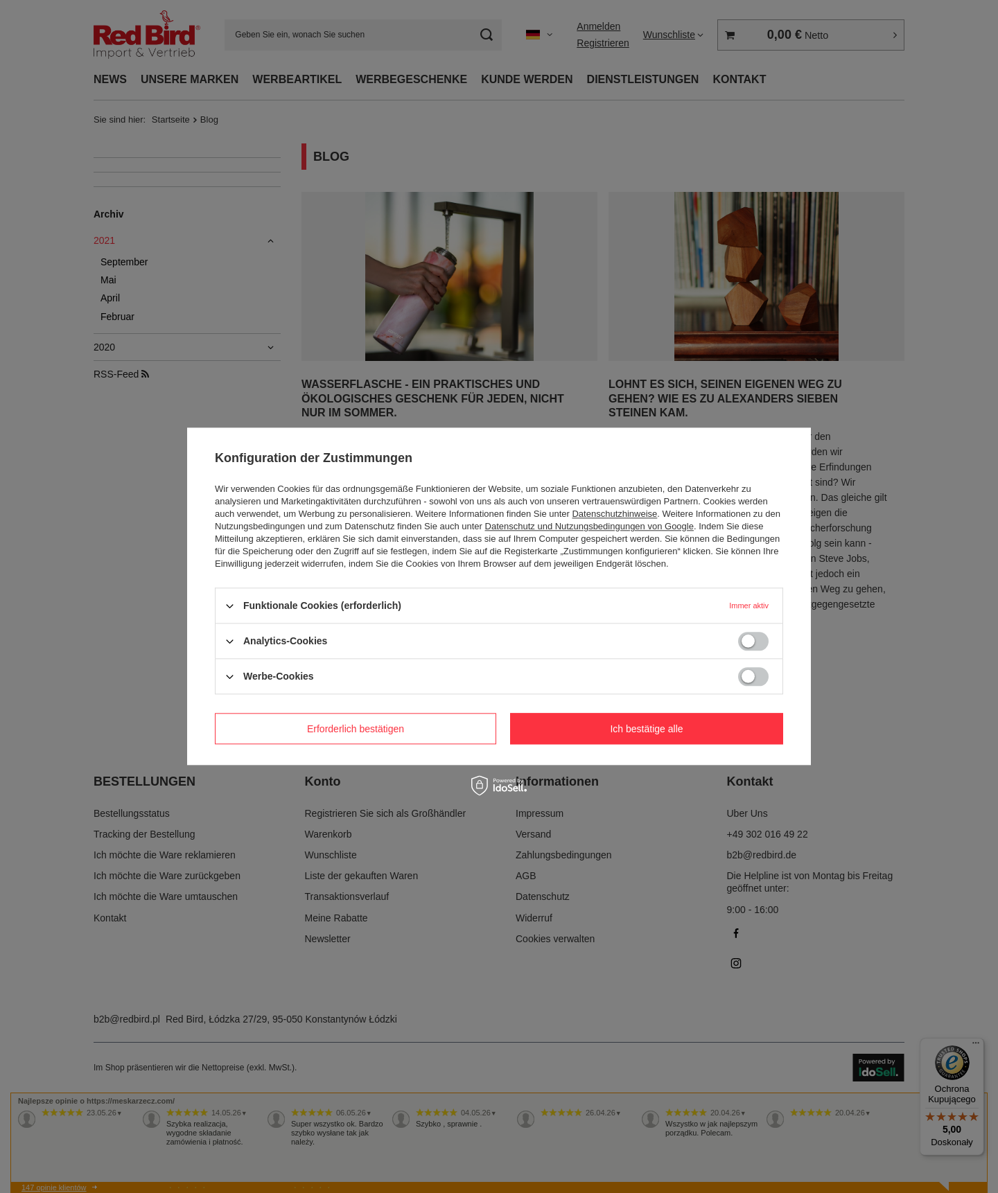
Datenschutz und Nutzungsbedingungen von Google (589, 526)
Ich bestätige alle (646, 728)
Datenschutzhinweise (614, 514)
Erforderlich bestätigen (355, 728)
